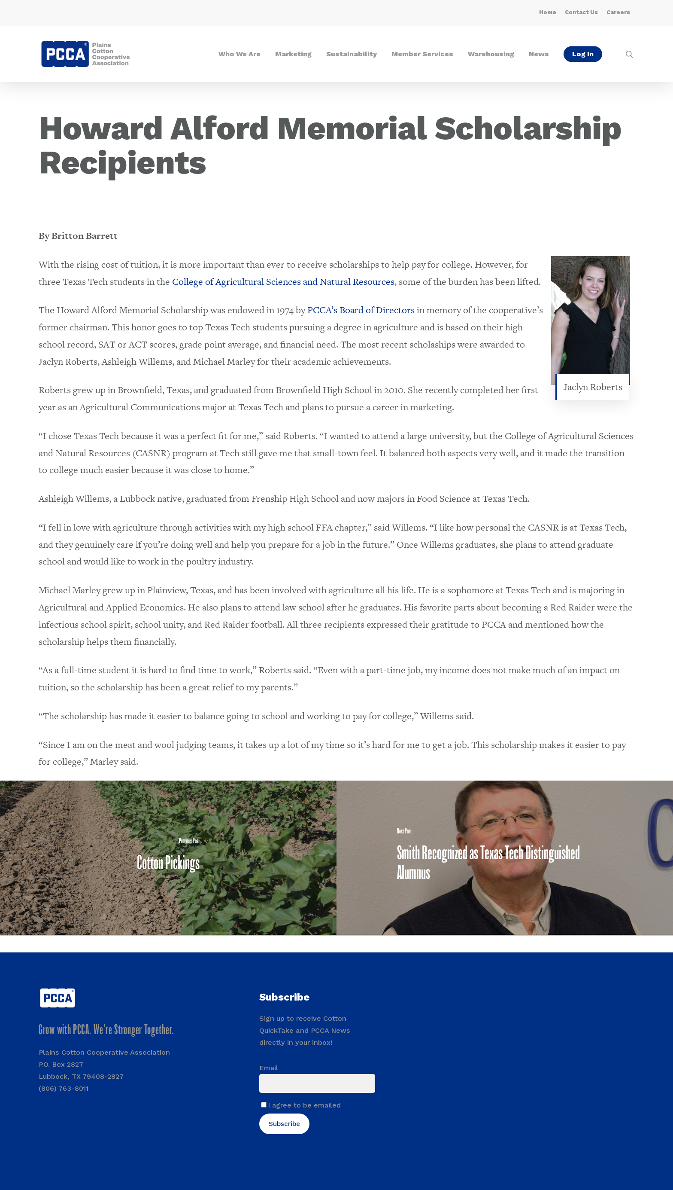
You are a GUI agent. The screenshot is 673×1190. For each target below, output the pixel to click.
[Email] (317, 1083)
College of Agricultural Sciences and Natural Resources (283, 281)
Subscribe (284, 1124)
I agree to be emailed (304, 1105)
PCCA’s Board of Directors (361, 310)
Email (268, 1068)
